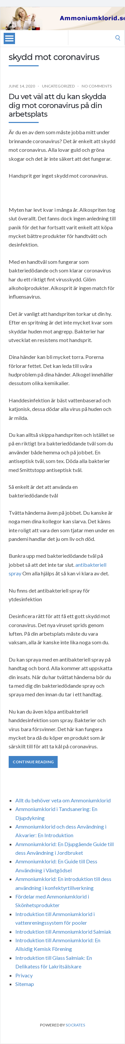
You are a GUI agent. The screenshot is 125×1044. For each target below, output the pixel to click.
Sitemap (24, 984)
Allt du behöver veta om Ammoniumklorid (63, 800)
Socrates (75, 1024)
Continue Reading (33, 761)
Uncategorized (58, 86)
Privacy (24, 975)
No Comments (97, 86)
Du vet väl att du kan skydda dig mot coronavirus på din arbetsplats (57, 105)
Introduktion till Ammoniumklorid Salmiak (63, 931)
